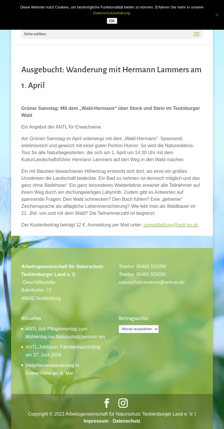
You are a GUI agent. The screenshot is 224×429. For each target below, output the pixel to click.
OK (112, 21)
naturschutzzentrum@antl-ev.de (152, 282)
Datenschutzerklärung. (112, 13)
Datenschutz (126, 421)
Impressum (96, 421)
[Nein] (217, 15)
